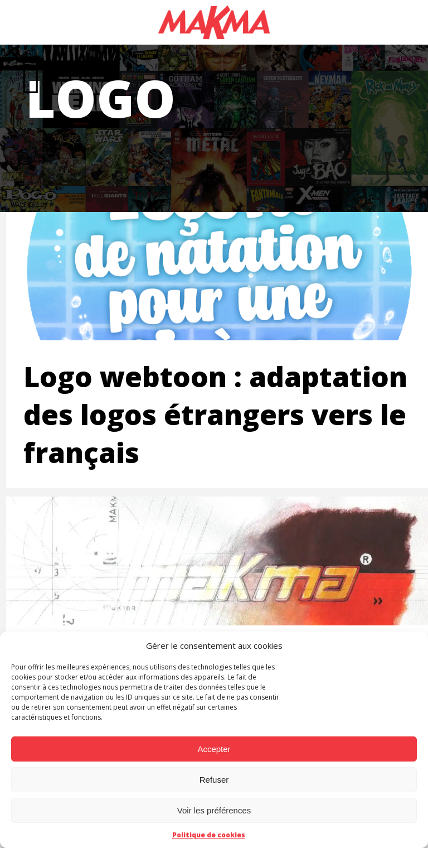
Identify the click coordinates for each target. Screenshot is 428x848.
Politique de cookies (208, 835)
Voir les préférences (214, 810)
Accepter (213, 749)
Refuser (214, 779)
